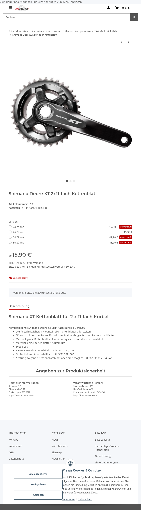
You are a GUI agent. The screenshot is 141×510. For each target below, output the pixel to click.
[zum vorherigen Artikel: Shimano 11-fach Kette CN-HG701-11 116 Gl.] (128, 42)
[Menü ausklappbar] (10, 6)
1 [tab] (67, 181)
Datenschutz (86, 499)
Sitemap (57, 452)
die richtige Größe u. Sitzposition (107, 448)
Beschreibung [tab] (19, 306)
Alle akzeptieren (39, 474)
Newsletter (58, 458)
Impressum (69, 499)
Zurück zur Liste (19, 31)
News (55, 439)
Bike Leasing (102, 439)
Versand (38, 263)
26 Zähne (72, 232)
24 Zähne (72, 227)
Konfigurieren (39, 484)
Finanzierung (103, 456)
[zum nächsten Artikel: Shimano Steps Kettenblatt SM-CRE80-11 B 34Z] (121, 42)
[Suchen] (66, 17)
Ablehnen (39, 494)
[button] (108, 7)
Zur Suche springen (45, 2)
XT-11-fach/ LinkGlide (34, 208)
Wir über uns (60, 446)
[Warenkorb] (122, 7)
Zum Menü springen (69, 2)
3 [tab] (74, 181)
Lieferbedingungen (106, 462)
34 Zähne (72, 237)
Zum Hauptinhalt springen (16, 2)
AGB (11, 452)
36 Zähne (72, 242)
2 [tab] (70, 181)
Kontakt (13, 439)
